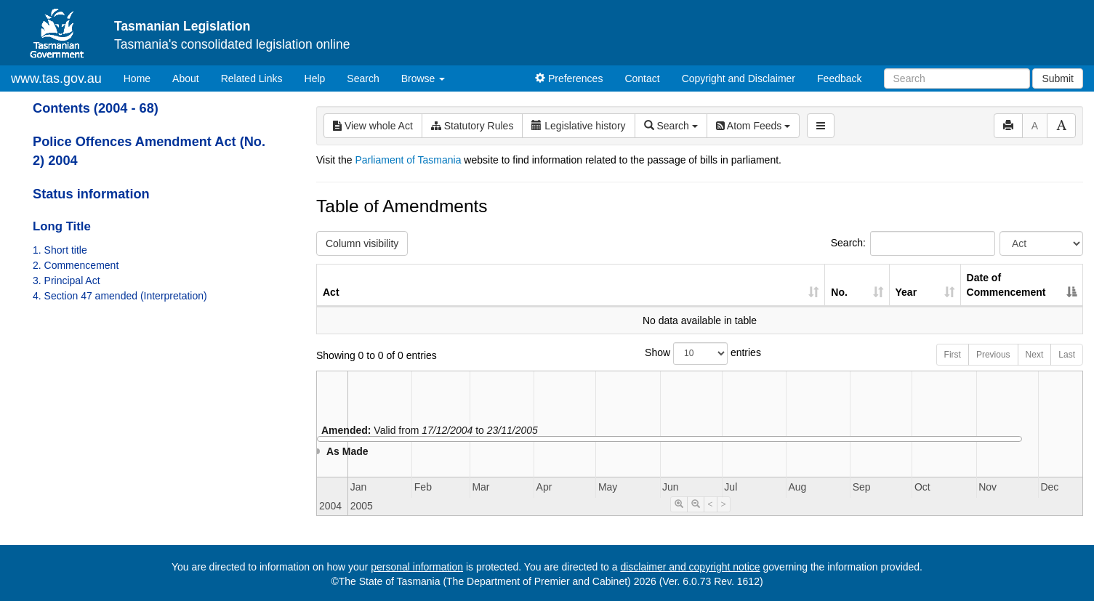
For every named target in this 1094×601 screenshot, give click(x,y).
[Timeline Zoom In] (679, 504)
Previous (993, 355)
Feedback (839, 78)
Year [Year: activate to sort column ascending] (906, 292)
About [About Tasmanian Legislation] (185, 78)
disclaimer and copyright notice (690, 567)
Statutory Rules (472, 126)
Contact (641, 78)
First (952, 355)
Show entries (700, 353)
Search (363, 78)
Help (315, 78)
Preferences (569, 78)
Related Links (252, 78)
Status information (91, 194)
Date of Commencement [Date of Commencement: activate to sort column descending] (1006, 285)
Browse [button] (423, 78)
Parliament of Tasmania (408, 160)
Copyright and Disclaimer (738, 78)
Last (1066, 355)
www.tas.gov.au (56, 78)
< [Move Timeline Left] (710, 504)
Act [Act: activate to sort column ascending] (331, 292)
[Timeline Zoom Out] (695, 504)
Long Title (62, 226)
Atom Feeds (753, 126)
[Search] (957, 78)
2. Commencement (75, 265)
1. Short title (60, 250)
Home (142, 77)
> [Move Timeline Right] (723, 504)
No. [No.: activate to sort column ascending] (839, 292)
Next (1035, 355)
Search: (913, 243)
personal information (417, 567)
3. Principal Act (66, 280)
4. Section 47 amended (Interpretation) (120, 296)
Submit (1058, 78)
